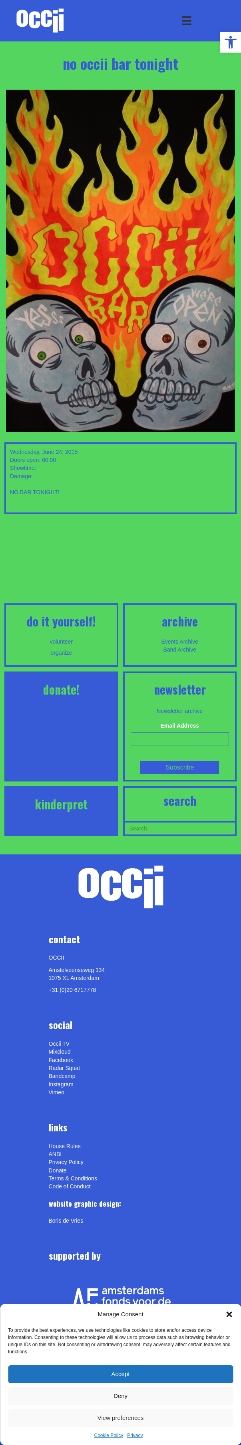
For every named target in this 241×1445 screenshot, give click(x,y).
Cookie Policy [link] (108, 1435)
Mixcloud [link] (60, 1051)
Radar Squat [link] (64, 1068)
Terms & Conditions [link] (73, 1178)
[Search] (180, 827)
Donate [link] (58, 1170)
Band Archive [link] (180, 649)
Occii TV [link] (59, 1044)
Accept (121, 1373)
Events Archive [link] (179, 641)
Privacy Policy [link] (66, 1162)
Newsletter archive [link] (180, 711)
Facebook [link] (61, 1060)
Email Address (179, 725)
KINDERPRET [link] (61, 804)
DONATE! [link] (61, 689)
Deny (120, 1395)
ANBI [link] (55, 1154)
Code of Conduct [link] (70, 1186)
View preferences (121, 1417)
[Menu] (187, 21)
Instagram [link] (61, 1084)
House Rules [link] (65, 1146)
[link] (230, 42)
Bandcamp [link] (62, 1076)
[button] (229, 1314)
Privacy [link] (135, 1435)
